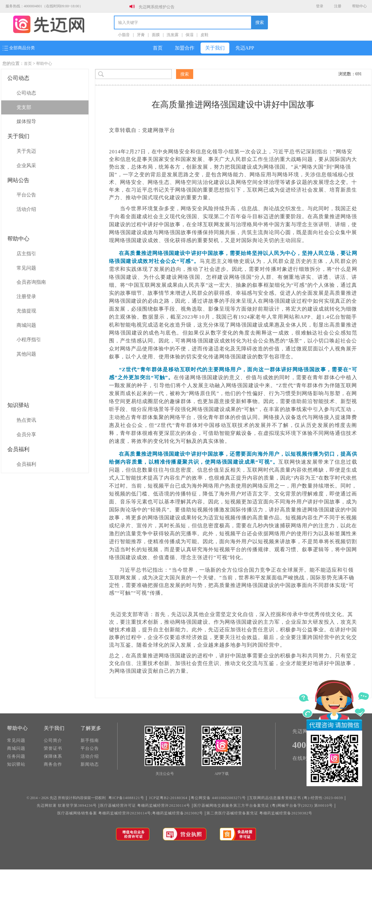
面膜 (156, 34)
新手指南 (90, 740)
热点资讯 (26, 420)
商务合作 (53, 764)
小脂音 (124, 34)
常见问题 (26, 268)
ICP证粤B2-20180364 (168, 798)
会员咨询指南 (31, 282)
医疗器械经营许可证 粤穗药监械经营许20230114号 (145, 805)
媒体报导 (26, 121)
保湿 (190, 34)
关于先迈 (26, 151)
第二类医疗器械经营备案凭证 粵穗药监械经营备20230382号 (259, 813)
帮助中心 (359, 6)
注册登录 (26, 296)
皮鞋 (205, 34)
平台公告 (26, 194)
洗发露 (172, 34)
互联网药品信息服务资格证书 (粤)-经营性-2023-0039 (296, 798)
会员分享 (26, 434)
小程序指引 (29, 339)
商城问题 (26, 325)
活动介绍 (26, 209)
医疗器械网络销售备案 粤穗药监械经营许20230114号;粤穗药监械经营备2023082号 (130, 813)
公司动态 (26, 92)
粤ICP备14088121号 (126, 798)
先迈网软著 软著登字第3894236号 (67, 805)
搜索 (259, 22)
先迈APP (244, 47)
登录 (319, 6)
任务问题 (16, 756)
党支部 (24, 107)
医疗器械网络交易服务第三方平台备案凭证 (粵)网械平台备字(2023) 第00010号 (263, 805)
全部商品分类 (18, 48)
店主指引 (26, 253)
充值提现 (26, 310)
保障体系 (53, 756)
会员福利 (26, 464)
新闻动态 (90, 764)
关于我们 (215, 47)
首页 (158, 47)
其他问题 (26, 354)
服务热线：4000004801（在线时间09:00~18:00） (44, 6)
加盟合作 (184, 47)
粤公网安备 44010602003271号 (218, 798)
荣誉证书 (53, 748)
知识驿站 (16, 764)
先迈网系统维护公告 (157, 7)
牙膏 (141, 34)
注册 (337, 6)
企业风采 (26, 165)
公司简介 (53, 740)
